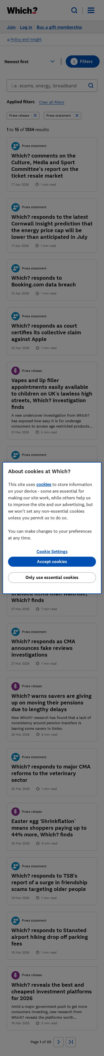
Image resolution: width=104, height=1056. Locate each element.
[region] (51, 528)
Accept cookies (52, 561)
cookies (43, 484)
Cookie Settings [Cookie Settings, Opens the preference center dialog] (52, 551)
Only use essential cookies (52, 577)
